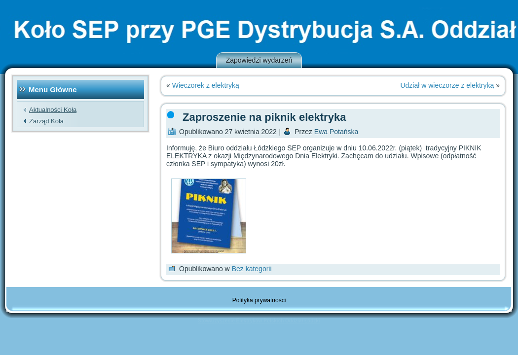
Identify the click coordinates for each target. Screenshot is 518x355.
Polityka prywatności (259, 300)
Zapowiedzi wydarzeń (259, 60)
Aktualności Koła (52, 109)
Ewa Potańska (336, 132)
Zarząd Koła (46, 121)
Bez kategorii (252, 269)
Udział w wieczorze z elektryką (447, 85)
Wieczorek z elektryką (205, 85)
